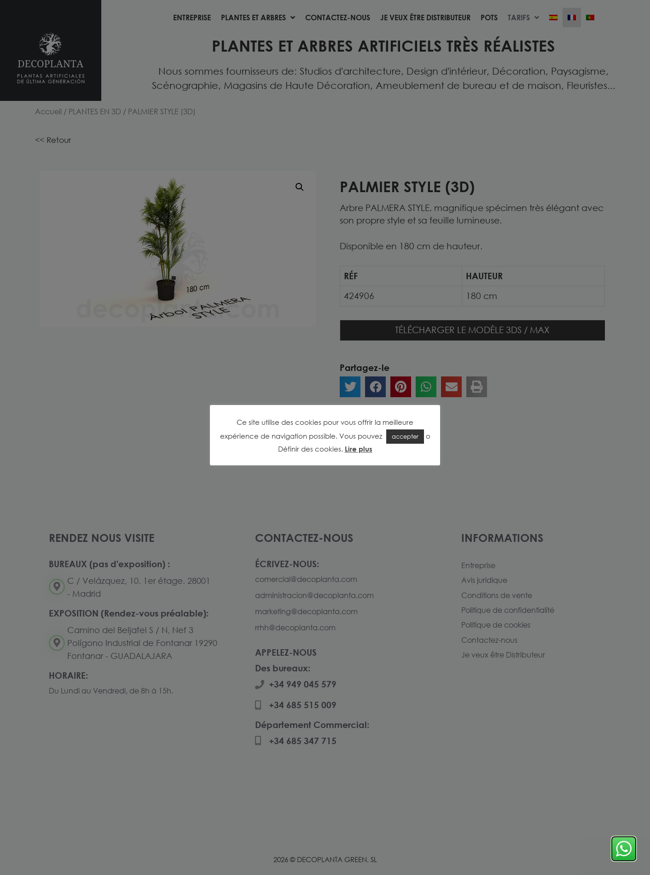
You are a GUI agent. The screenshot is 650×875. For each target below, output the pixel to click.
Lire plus (358, 449)
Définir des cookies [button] (309, 449)
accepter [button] (405, 436)
